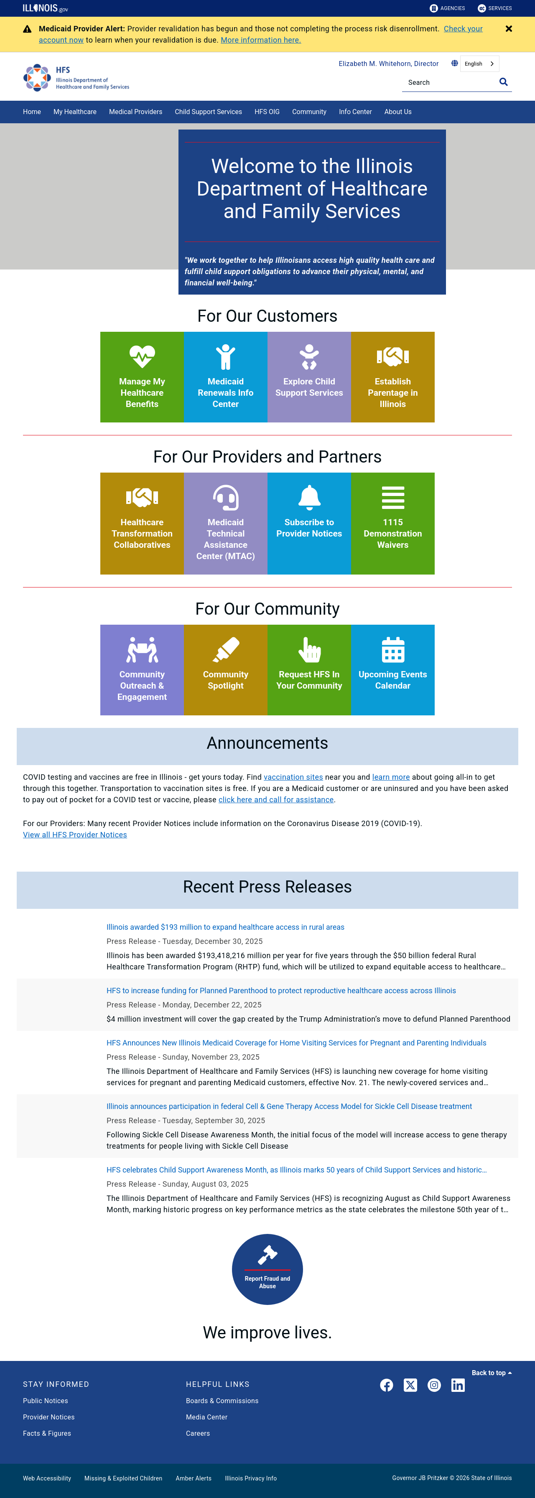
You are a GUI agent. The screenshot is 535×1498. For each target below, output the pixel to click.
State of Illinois (491, 1478)
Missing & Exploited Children (123, 1478)
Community (309, 112)
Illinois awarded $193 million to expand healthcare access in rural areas (225, 927)
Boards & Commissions (222, 1401)
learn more (391, 777)
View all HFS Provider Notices (75, 834)
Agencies (447, 8)
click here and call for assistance (276, 799)
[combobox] (479, 64)
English (473, 64)
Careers (198, 1433)
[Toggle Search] (503, 82)
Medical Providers (136, 112)
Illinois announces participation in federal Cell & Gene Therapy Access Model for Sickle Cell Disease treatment (289, 1106)
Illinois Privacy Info (251, 1478)
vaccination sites (293, 777)
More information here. (261, 40)
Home (32, 112)
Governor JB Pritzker (420, 1478)
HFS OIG (267, 112)
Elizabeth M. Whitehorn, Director (389, 64)
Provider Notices (49, 1417)
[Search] (457, 83)
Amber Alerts (194, 1478)
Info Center (355, 112)
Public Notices (45, 1401)
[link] (386, 1386)
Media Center (206, 1417)
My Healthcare (75, 112)
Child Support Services (208, 112)
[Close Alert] (509, 29)
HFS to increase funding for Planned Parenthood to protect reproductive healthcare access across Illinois (281, 990)
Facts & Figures (47, 1433)
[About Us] (418, 110)
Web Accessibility (47, 1478)
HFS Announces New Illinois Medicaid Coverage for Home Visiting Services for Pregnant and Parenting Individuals (297, 1042)
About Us (398, 112)
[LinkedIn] (458, 1386)
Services (495, 8)
